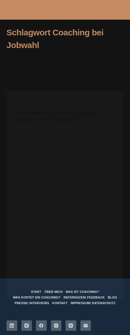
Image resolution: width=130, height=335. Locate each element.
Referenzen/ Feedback (84, 297)
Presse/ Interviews (32, 303)
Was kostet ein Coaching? (36, 297)
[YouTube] (71, 325)
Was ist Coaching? (82, 291)
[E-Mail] (85, 325)
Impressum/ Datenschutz (93, 303)
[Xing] (26, 325)
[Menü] (114, 10)
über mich (53, 291)
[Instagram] (56, 325)
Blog (112, 297)
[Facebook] (41, 325)
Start (36, 291)
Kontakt (60, 303)
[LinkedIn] (11, 325)
